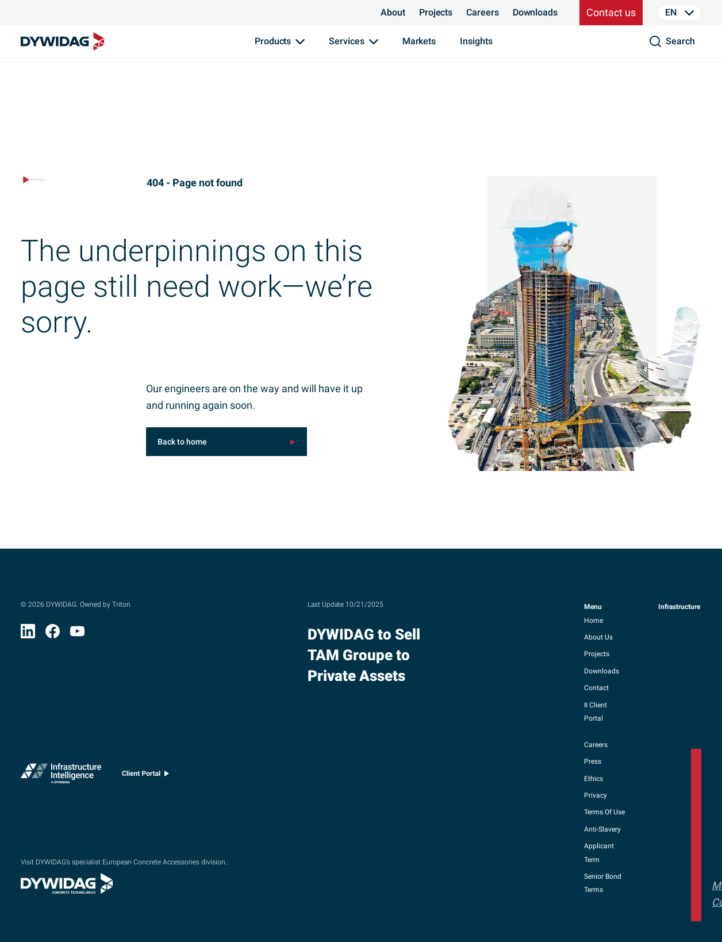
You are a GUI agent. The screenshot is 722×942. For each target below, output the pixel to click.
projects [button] (596, 654)
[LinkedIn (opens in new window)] (28, 635)
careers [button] (596, 745)
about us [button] (598, 637)
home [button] (593, 620)
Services (346, 41)
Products (273, 41)
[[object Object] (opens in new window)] (226, 441)
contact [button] (596, 688)
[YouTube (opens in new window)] (77, 635)
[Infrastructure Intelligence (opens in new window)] (61, 775)
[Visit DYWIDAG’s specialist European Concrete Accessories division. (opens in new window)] (67, 890)
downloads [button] (601, 671)
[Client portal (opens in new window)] (145, 776)
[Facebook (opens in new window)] (52, 635)
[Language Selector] (679, 13)
